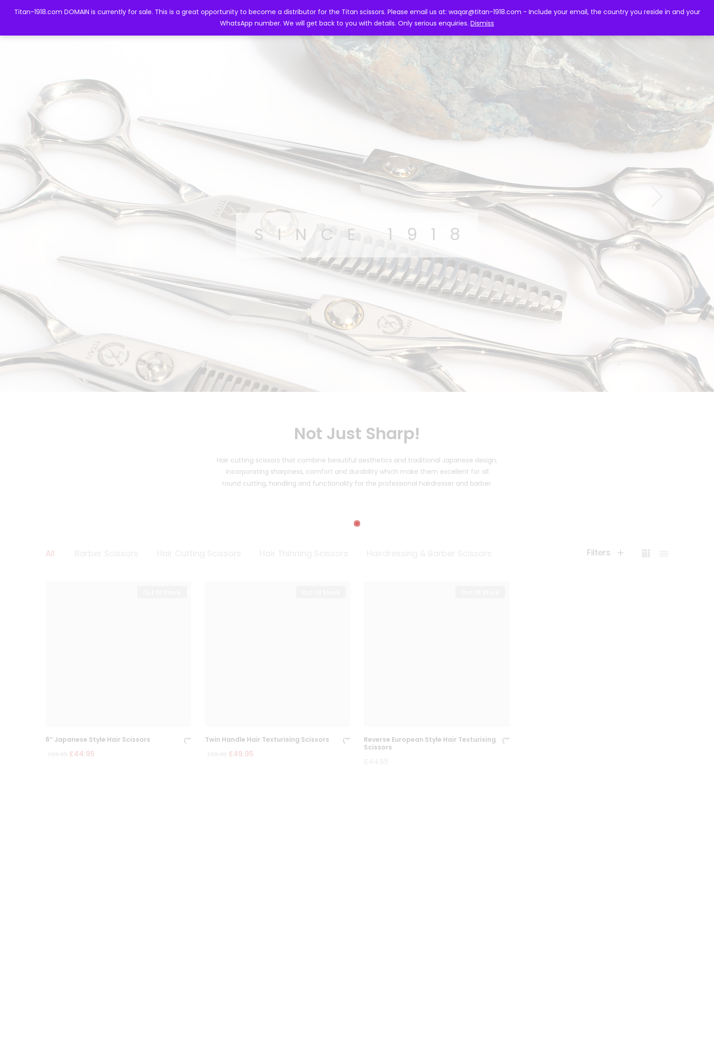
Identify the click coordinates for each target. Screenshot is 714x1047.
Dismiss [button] (482, 23)
